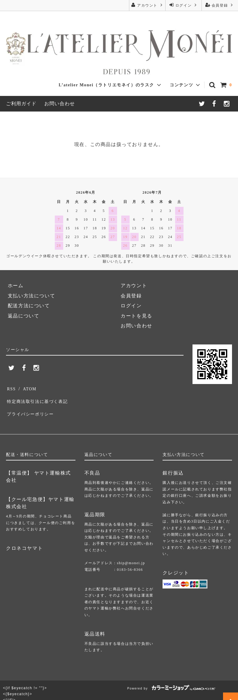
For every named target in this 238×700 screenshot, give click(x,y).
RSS (11, 387)
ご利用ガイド (21, 103)
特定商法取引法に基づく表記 (40, 398)
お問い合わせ (59, 103)
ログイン (183, 4)
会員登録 (219, 4)
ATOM (28, 387)
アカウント (147, 4)
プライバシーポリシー (32, 407)
